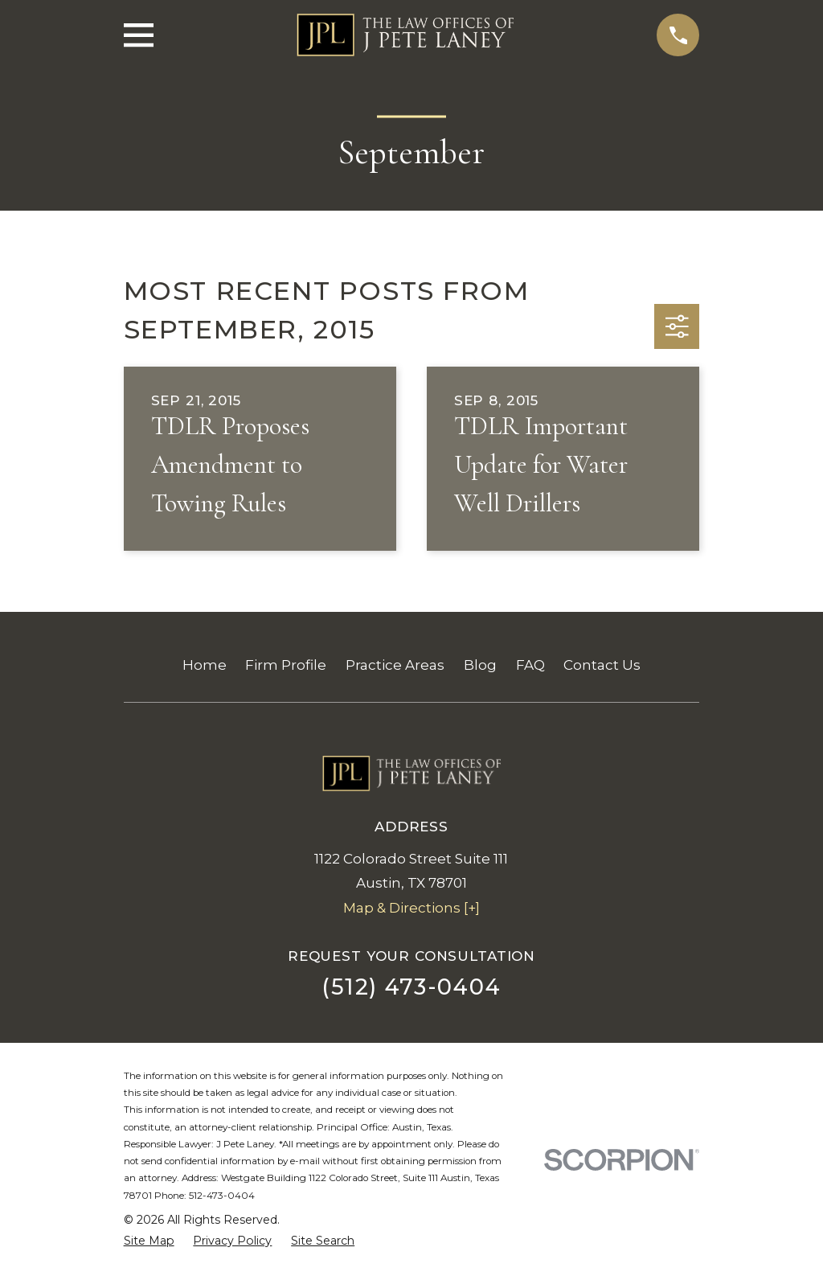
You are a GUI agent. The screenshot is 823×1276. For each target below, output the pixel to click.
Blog (480, 665)
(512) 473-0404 (411, 987)
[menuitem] (149, 1241)
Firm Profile (285, 665)
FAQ (530, 665)
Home (204, 665)
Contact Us (602, 665)
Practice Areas (395, 665)
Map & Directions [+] (411, 908)
